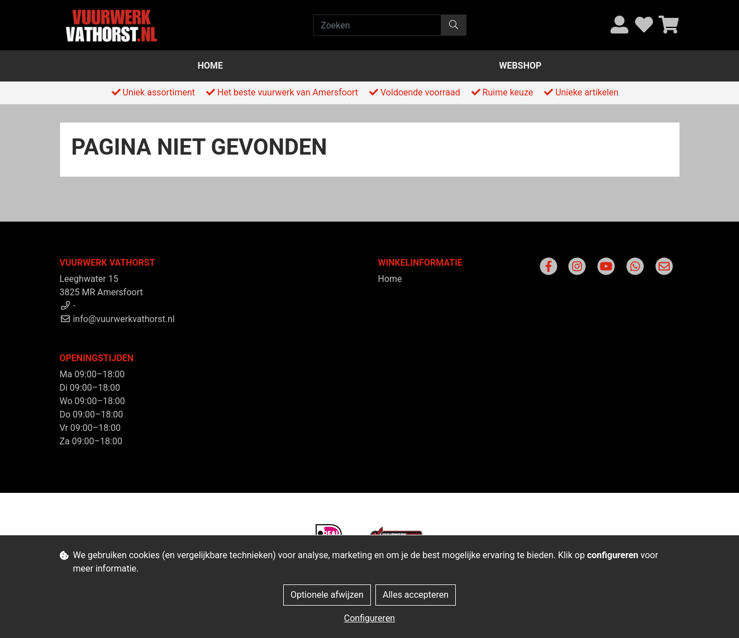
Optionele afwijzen (327, 594)
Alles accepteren (416, 594)
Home (210, 65)
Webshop (520, 65)
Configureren (369, 618)
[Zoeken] (377, 25)
